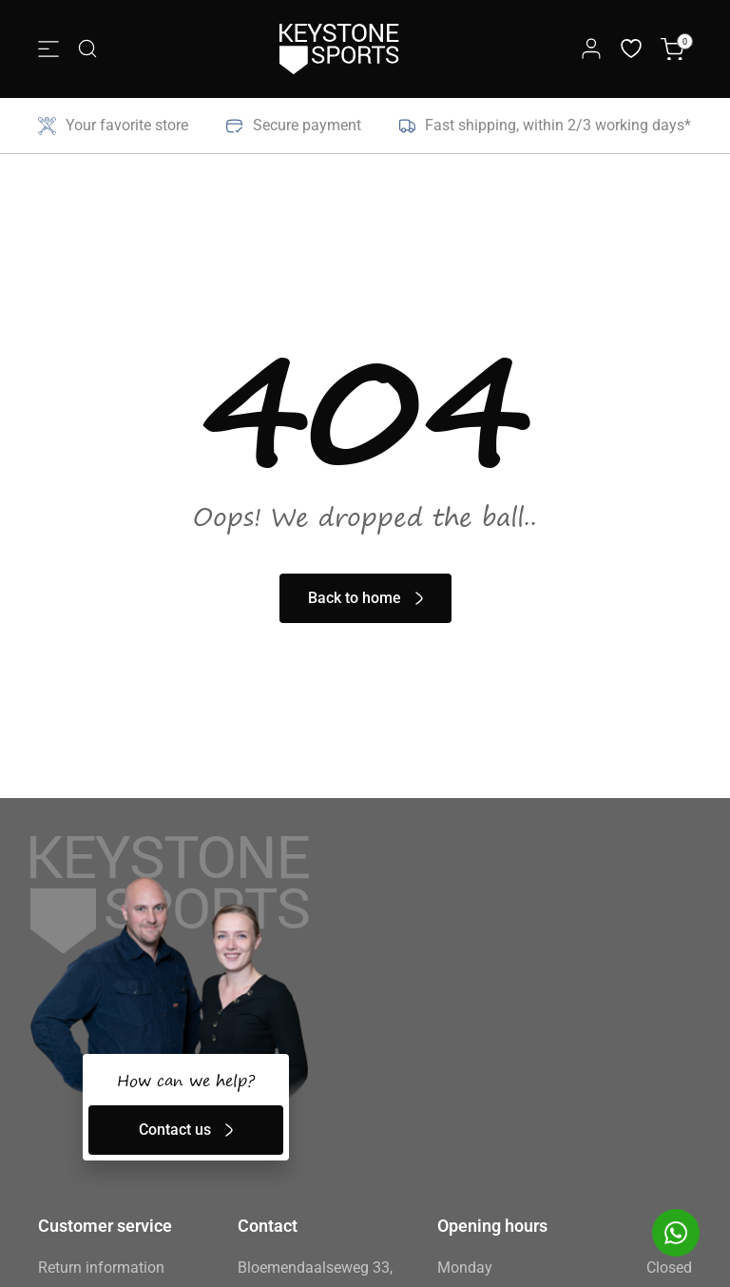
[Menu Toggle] (48, 49)
